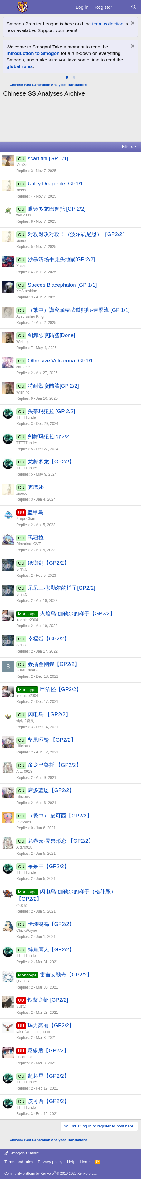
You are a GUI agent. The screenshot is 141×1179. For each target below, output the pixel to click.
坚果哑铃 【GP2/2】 (52, 740)
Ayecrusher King (30, 316)
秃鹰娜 (36, 487)
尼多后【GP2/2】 (48, 1051)
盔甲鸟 (35, 512)
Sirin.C (21, 569)
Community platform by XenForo (50, 1173)
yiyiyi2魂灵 (25, 721)
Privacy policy (50, 1161)
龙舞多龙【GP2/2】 (51, 462)
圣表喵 (21, 905)
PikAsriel (23, 822)
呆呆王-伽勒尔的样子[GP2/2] (61, 588)
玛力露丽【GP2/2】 (50, 1025)
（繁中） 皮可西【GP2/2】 (60, 816)
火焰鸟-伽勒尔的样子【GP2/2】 (77, 614)
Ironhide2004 (27, 620)
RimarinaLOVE (28, 544)
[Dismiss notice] (131, 23)
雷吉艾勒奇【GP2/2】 (66, 975)
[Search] (134, 7)
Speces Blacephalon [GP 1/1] (62, 285)
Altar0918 (24, 771)
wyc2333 (23, 215)
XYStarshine (26, 291)
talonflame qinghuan (33, 1032)
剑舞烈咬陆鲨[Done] (51, 335)
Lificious (23, 746)
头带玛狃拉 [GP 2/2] (51, 411)
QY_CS (22, 981)
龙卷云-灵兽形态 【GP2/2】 (61, 841)
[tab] (66, 77)
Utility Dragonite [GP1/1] (56, 184)
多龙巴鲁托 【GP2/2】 (54, 765)
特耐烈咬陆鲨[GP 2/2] (53, 386)
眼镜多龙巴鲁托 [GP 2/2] (57, 209)
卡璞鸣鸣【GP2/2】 (51, 924)
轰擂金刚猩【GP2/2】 (54, 664)
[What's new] (121, 7)
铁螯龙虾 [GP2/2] (47, 1000)
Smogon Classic (21, 1153)
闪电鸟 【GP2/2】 (49, 714)
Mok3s (21, 164)
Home (85, 1161)
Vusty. (21, 1006)
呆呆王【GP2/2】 (48, 866)
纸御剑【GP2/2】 (48, 563)
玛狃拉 (36, 538)
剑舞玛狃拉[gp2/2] (49, 436)
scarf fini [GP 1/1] (48, 159)
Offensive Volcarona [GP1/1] (61, 361)
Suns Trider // (27, 670)
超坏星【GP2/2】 (48, 1076)
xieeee (21, 190)
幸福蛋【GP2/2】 (48, 639)
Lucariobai (24, 1057)
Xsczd (21, 266)
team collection (107, 23)
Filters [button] (127, 146)
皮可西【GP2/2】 (48, 1101)
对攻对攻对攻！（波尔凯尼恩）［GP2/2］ (78, 234)
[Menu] (8, 7)
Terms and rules (18, 1161)
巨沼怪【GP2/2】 (60, 689)
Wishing (23, 341)
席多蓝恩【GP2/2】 (51, 790)
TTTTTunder (26, 417)
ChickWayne (26, 930)
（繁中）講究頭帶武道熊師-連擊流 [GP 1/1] (79, 310)
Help (71, 1161)
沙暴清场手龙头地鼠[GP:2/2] (61, 259)
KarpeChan (25, 519)
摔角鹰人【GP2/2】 (51, 950)
